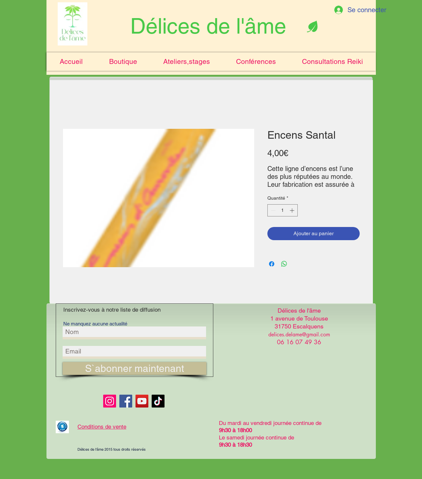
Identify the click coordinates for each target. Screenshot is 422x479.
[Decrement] (272, 210)
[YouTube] (142, 401)
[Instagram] (109, 401)
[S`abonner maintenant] (134, 368)
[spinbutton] (282, 210)
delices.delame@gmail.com (299, 334)
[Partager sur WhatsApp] (284, 264)
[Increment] (292, 210)
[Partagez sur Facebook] (272, 264)
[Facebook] (125, 401)
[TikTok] (158, 401)
